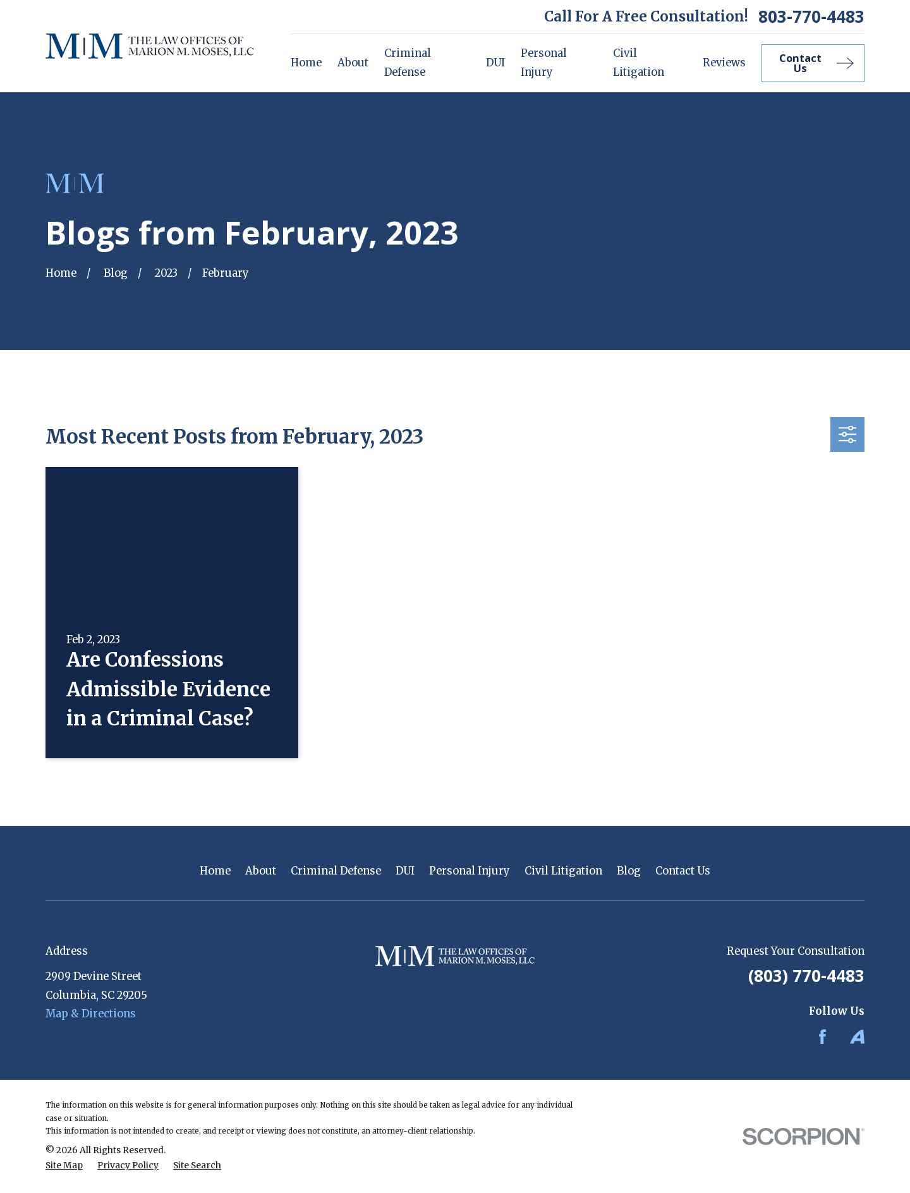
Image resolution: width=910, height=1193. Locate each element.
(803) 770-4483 (806, 975)
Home (215, 870)
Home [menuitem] (306, 62)
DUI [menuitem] (495, 62)
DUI (405, 870)
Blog (629, 870)
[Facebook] (822, 1036)
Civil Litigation (563, 870)
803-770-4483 (811, 16)
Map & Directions (91, 1013)
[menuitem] (64, 1166)
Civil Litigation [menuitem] (638, 62)
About (260, 870)
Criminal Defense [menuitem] (407, 62)
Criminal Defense (336, 870)
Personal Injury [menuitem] (544, 62)
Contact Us (682, 870)
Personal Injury (469, 870)
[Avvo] (857, 1036)
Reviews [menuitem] (724, 62)
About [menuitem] (352, 62)
